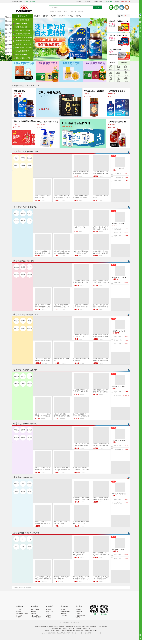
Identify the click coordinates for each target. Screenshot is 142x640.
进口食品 (23, 267)
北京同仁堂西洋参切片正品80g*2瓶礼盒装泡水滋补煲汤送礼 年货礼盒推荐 (101, 555)
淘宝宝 (126, 81)
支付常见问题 (49, 611)
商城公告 (124, 62)
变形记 (126, 75)
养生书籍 (16, 437)
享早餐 (111, 69)
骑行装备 (29, 430)
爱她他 (118, 81)
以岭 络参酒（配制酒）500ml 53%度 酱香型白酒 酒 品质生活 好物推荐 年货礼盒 (100, 173)
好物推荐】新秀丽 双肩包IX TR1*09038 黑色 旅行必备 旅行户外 (61, 307)
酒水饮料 (73, 11)
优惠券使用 (78, 610)
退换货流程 (64, 613)
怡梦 (16, 158)
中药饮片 (16, 165)
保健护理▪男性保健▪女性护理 (23, 44)
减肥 (16, 491)
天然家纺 (16, 430)
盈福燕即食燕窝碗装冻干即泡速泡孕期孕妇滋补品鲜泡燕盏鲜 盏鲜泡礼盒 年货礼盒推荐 (100, 360)
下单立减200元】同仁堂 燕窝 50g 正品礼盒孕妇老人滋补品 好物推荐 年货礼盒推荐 (42, 360)
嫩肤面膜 (23, 274)
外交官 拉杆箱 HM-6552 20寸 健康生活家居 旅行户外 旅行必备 (81, 307)
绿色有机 (45, 16)
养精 (16, 539)
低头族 (118, 69)
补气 (23, 539)
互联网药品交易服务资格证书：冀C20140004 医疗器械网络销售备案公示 (71, 628)
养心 (16, 546)
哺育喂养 (16, 383)
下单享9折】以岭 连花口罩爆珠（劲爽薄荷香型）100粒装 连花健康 (118, 180)
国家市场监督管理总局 (57, 631)
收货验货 (48, 617)
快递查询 (79, 622)
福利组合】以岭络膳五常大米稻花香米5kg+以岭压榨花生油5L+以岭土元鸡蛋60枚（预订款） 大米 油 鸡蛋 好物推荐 (118, 232)
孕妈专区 (29, 383)
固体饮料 (23, 165)
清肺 (29, 546)
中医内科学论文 (28, 587)
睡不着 (111, 81)
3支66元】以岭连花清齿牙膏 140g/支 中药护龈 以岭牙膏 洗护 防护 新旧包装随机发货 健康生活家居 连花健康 (118, 177)
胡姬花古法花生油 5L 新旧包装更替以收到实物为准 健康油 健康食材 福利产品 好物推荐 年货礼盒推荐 (118, 229)
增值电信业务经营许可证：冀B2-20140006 (46, 626)
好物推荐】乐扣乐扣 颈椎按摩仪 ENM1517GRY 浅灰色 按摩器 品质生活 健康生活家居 (101, 499)
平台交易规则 (34, 615)
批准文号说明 (79, 611)
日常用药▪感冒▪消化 (21, 23)
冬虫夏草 (16, 321)
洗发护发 (16, 274)
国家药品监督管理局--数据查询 (89, 631)
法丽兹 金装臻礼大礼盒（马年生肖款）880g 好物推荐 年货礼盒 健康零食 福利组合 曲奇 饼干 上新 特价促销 (118, 236)
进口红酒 (16, 267)
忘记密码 (18, 617)
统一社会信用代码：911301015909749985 (96, 626)
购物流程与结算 (35, 610)
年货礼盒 (66, 11)
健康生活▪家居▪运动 (21, 54)
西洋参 (29, 321)
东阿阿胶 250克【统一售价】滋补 (118, 331)
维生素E (29, 483)
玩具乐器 (23, 376)
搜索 (97, 7)
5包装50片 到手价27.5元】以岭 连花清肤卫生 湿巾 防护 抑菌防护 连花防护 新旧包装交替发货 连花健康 (118, 173)
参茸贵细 (16, 328)
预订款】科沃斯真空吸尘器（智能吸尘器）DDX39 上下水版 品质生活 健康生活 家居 (118, 395)
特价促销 (59, 11)
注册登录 (18, 611)
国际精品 (37, 16)
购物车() (124, 15)
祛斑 (29, 491)
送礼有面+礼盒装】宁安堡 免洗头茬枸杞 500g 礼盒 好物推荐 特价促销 (100, 336)
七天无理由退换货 (65, 611)
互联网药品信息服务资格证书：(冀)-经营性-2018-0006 (71, 626)
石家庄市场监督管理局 (69, 631)
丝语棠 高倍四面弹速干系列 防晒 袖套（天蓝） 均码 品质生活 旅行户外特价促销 (118, 499)
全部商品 (78, 16)
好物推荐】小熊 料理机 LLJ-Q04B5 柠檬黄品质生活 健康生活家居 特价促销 (62, 416)
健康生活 (54, 16)
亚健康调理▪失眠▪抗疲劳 (22, 40)
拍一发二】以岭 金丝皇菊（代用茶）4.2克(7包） (118, 340)
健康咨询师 (109, 1)
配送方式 (48, 613)
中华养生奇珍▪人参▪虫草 (22, 30)
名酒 (29, 221)
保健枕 (29, 165)
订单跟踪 (33, 613)
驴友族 (111, 75)
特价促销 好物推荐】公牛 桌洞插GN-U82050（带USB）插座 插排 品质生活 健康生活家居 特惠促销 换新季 (118, 445)
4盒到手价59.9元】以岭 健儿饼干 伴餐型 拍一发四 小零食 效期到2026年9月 (81, 253)
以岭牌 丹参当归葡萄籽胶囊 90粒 (118, 336)
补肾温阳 (16, 483)
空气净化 (23, 437)
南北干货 (29, 213)
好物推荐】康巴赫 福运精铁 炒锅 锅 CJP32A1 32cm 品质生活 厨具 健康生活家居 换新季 (81, 283)
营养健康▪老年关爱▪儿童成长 (23, 48)
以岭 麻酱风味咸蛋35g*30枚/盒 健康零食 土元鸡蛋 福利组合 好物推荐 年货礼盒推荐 (62, 253)
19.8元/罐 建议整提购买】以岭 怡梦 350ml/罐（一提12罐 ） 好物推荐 (81, 173)
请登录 (26, 1)
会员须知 (18, 610)
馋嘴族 (126, 69)
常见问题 (77, 613)
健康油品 (23, 221)
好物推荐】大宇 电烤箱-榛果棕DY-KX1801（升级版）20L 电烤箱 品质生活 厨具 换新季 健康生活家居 (119, 277)
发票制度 (33, 611)
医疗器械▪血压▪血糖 (21, 27)
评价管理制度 (64, 615)
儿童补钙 (23, 383)
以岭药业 (21, 587)
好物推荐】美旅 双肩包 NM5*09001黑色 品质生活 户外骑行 (42, 523)
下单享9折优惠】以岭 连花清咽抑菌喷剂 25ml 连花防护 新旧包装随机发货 (81, 197)
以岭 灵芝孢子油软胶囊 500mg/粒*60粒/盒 (118, 549)
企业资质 (68, 622)
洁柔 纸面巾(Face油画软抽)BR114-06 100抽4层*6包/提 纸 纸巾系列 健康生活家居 (119, 386)
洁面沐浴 (29, 274)
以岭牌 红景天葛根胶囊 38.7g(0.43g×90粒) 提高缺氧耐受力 (118, 343)
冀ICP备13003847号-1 (77, 633)
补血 (29, 539)
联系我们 (73, 622)
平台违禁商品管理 (80, 615)
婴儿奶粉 (16, 376)
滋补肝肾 (23, 491)
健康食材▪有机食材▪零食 (22, 58)
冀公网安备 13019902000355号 (93, 633)
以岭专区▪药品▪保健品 (22, 20)
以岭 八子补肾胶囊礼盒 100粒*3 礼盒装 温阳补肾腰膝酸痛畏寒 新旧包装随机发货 (43, 579)
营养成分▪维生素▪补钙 (22, 51)
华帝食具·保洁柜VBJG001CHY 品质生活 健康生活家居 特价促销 (101, 283)
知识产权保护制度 (36, 617)
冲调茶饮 (16, 221)
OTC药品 (23, 158)
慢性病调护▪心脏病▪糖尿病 (23, 37)
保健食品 (29, 158)
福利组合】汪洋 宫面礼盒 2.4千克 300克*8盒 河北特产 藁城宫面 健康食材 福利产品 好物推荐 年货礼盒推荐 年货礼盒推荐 (119, 223)
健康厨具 (23, 430)
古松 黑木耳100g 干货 (79, 227)
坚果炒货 (23, 213)
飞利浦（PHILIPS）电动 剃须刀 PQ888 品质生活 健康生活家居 (81, 445)
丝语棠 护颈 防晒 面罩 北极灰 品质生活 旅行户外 (119, 494)
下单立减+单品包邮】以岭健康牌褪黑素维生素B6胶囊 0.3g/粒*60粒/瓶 (81, 579)
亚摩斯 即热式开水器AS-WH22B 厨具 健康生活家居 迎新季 (81, 416)
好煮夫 (118, 75)
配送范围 (48, 615)
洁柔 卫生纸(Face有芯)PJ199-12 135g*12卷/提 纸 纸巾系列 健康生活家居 (118, 392)
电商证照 (77, 617)
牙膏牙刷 (29, 267)
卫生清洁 (29, 437)
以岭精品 (70, 16)
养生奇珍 (62, 16)
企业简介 (62, 622)
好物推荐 (52, 11)
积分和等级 (19, 615)
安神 (23, 546)
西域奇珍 (23, 328)
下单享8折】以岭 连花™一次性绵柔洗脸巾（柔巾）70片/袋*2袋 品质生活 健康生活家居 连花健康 (119, 168)
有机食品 (16, 213)
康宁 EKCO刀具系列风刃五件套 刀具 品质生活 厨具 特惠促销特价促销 (118, 283)
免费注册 (32, 1)
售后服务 (63, 610)
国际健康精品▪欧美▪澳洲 (22, 34)
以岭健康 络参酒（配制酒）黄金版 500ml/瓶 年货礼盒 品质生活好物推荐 (100, 253)
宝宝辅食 (29, 376)
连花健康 (80, 11)
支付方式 (48, 610)
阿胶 (23, 483)
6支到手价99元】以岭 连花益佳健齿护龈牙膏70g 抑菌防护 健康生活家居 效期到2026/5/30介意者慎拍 (118, 503)
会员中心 (79, 1)
